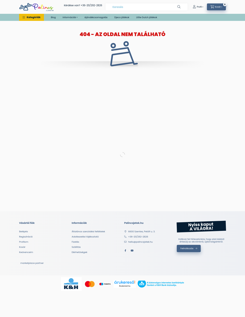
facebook (125, 250)
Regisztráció (26, 236)
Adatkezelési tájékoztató (85, 236)
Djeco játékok (121, 17)
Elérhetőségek (79, 252)
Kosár (22, 247)
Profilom (23, 241)
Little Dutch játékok (146, 17)
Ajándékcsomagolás (96, 17)
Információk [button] (69, 17)
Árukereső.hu (124, 286)
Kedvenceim (26, 252)
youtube (132, 250)
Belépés (23, 231)
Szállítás (76, 247)
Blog (53, 17)
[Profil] (198, 6)
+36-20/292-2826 (91, 5)
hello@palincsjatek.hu (140, 241)
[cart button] (216, 6)
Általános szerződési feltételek (88, 231)
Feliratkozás (186, 248)
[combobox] (146, 6)
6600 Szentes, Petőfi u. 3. (141, 231)
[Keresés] (179, 7)
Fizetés (75, 241)
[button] (31, 17)
